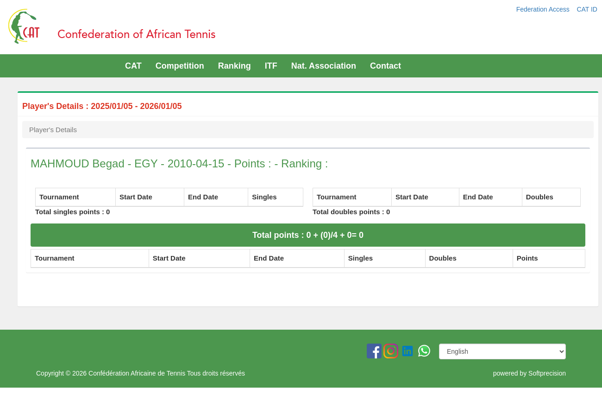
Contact (385, 65)
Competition (180, 65)
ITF (271, 65)
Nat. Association (323, 65)
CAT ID (587, 9)
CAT (133, 65)
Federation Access (543, 9)
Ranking (234, 65)
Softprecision (547, 373)
